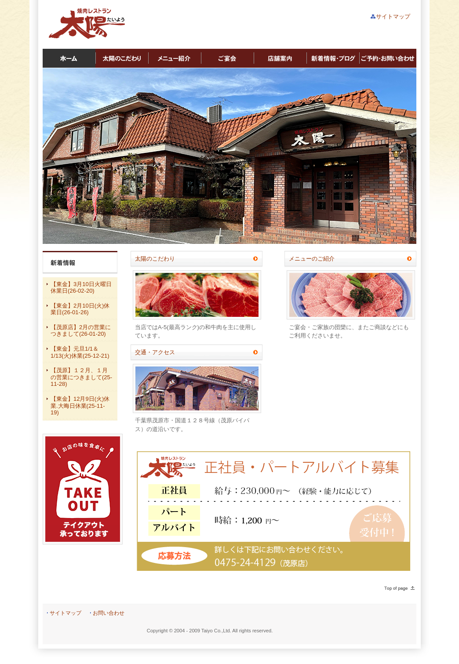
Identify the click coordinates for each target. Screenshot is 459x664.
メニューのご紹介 (312, 258)
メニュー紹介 (174, 58)
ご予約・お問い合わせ (387, 58)
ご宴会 (227, 58)
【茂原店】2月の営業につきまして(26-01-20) (81, 330)
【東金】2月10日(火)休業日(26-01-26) (80, 309)
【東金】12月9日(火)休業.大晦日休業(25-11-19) (80, 405)
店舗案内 (280, 58)
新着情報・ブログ (332, 58)
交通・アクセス (155, 352)
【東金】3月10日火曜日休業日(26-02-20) (81, 287)
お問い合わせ (108, 613)
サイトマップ (393, 16)
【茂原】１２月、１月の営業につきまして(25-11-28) (81, 377)
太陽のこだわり (121, 58)
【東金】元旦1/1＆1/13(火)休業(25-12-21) (80, 352)
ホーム (69, 58)
